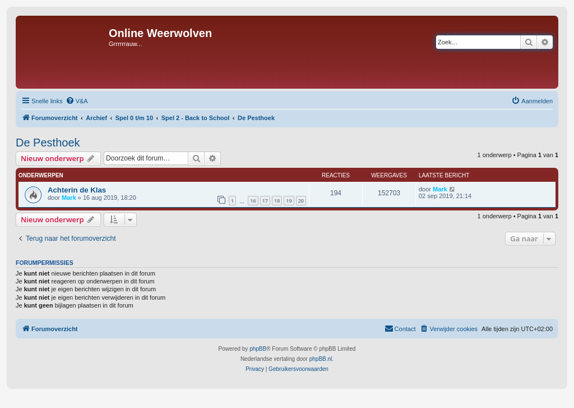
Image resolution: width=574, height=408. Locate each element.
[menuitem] (77, 101)
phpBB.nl (320, 359)
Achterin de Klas (77, 190)
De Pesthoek (48, 142)
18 (277, 200)
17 (265, 200)
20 (301, 200)
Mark (69, 197)
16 (253, 200)
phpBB (257, 349)
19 (288, 200)
